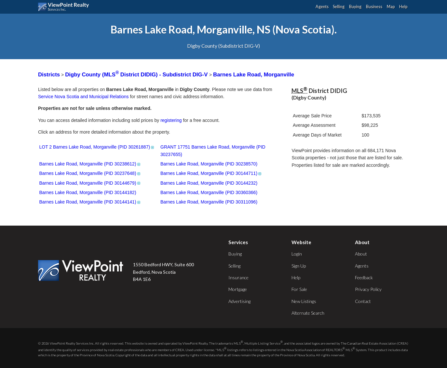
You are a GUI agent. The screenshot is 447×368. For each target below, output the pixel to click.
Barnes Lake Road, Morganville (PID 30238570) (208, 163)
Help (403, 6)
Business (374, 6)
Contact (363, 301)
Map (391, 6)
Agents (322, 6)
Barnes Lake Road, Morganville (253, 75)
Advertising (239, 301)
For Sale (299, 289)
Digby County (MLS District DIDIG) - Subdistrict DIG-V (137, 75)
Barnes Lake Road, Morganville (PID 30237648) (90, 173)
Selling (339, 6)
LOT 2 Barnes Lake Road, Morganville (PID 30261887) (97, 147)
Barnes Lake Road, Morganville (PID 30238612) (90, 163)
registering (171, 120)
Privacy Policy (368, 289)
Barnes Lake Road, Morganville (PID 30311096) (208, 201)
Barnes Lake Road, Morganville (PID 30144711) (211, 173)
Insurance (238, 277)
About (361, 253)
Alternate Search (307, 313)
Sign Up (298, 266)
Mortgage (237, 289)
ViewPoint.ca (65, 7)
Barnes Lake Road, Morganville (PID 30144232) (208, 183)
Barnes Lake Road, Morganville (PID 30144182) (87, 192)
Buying (355, 6)
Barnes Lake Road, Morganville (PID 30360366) (208, 192)
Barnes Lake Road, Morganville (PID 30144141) (90, 201)
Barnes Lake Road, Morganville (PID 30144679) (90, 183)
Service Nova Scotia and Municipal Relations (83, 96)
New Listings (303, 301)
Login (296, 253)
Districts (49, 75)
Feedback (364, 277)
